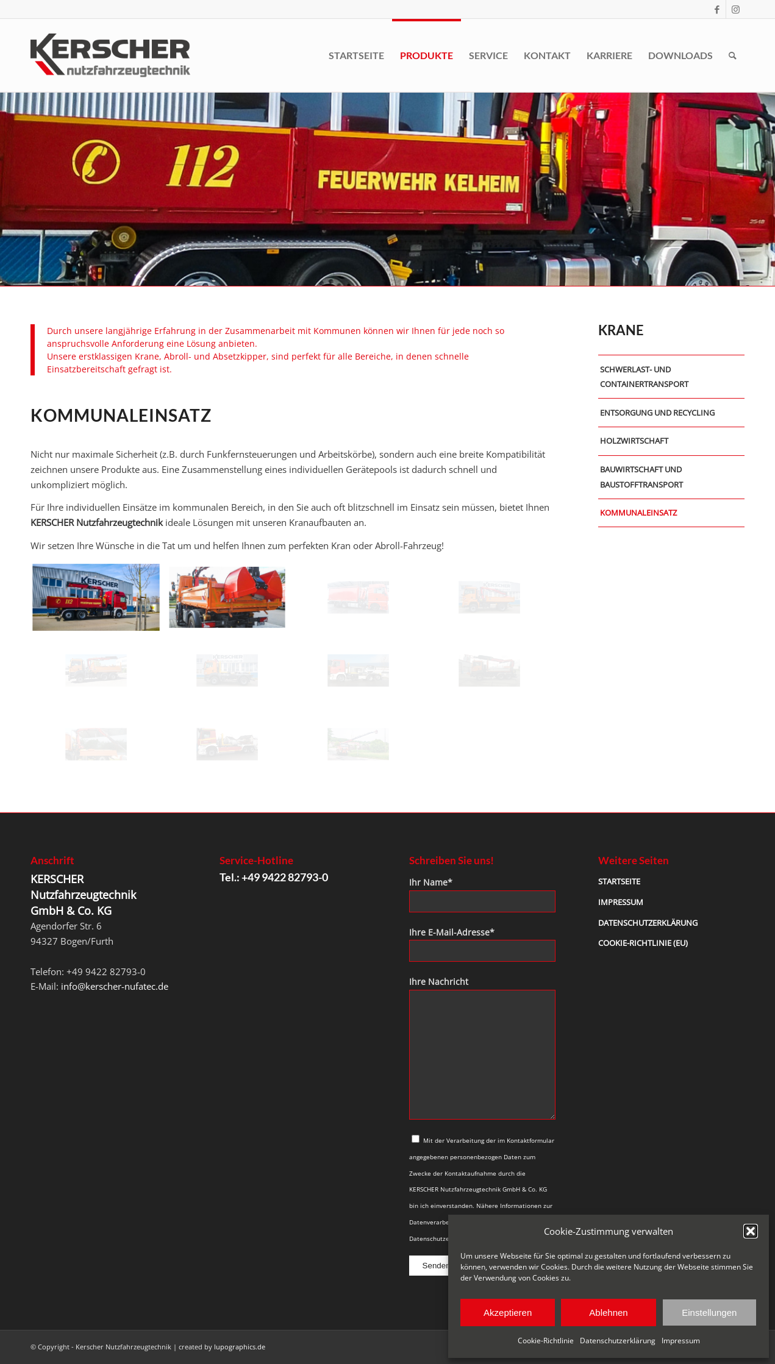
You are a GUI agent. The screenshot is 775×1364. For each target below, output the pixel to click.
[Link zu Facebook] (717, 9)
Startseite (619, 881)
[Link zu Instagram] (735, 9)
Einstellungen (709, 1312)
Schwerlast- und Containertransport (644, 377)
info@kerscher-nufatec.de (114, 986)
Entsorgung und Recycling (657, 412)
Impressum (681, 1340)
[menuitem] (356, 55)
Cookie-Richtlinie (546, 1340)
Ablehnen (608, 1312)
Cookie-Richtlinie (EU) (643, 942)
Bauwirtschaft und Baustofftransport (641, 477)
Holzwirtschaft (634, 440)
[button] (751, 1231)
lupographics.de (239, 1346)
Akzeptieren (508, 1312)
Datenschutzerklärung (617, 1340)
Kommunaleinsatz (638, 512)
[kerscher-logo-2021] (110, 55)
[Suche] (733, 55)
